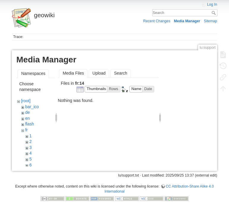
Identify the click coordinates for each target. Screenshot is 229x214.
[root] (26, 100)
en (27, 118)
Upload (99, 73)
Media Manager (187, 21)
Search (214, 13)
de (27, 112)
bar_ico (32, 106)
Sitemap (210, 21)
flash (29, 124)
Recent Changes (156, 21)
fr (26, 130)
